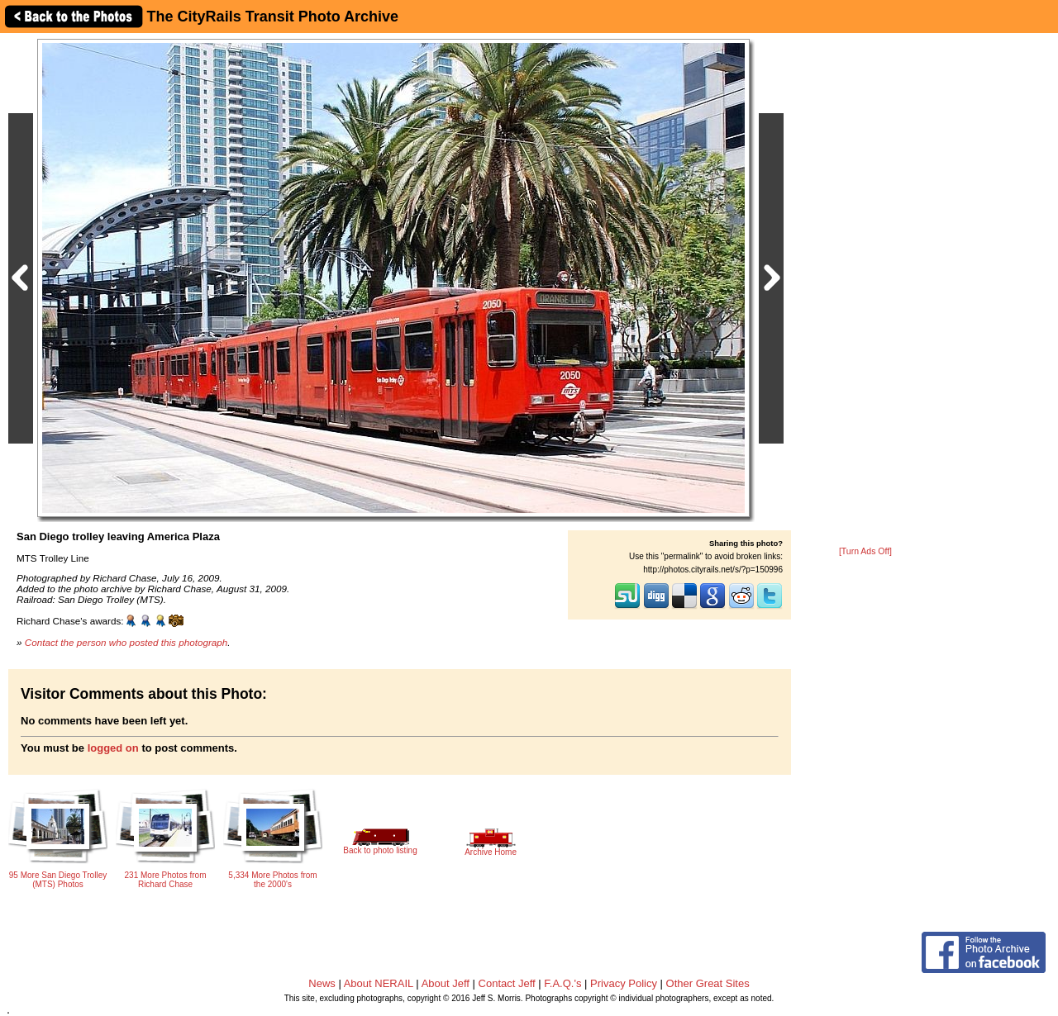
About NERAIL (378, 983)
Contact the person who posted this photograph (126, 642)
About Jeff (445, 983)
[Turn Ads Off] (865, 551)
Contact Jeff (507, 983)
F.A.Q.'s (562, 983)
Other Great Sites (708, 983)
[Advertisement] (865, 291)
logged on (113, 748)
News (322, 983)
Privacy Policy (623, 983)
